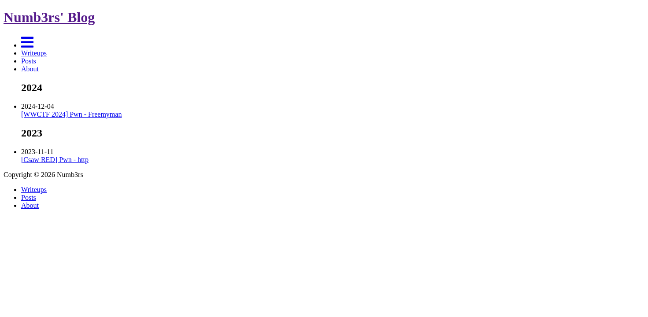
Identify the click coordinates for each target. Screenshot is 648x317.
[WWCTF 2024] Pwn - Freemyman (71, 114)
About (30, 69)
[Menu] (27, 45)
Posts (28, 61)
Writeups (34, 53)
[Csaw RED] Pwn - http (55, 159)
